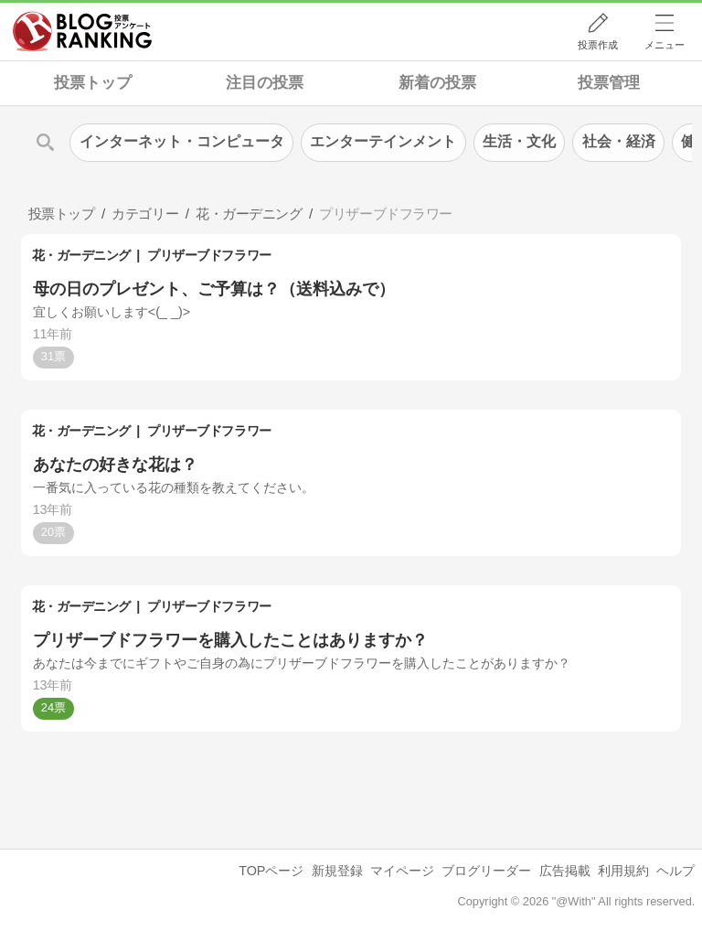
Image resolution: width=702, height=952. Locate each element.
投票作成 (598, 44)
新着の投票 (437, 82)
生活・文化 (519, 141)
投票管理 (609, 82)
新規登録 (337, 870)
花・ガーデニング (81, 255)
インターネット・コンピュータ (182, 141)
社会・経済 (618, 141)
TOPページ (271, 870)
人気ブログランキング (82, 31)
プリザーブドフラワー (209, 255)
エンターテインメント (383, 141)
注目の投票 (264, 82)
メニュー (664, 44)
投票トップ (93, 82)
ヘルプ (675, 870)
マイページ (402, 870)
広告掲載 (564, 870)
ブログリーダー (486, 870)
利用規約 (623, 870)
